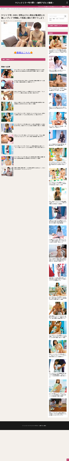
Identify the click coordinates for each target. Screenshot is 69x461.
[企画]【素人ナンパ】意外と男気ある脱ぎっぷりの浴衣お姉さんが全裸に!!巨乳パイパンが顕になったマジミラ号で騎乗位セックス (57, 297)
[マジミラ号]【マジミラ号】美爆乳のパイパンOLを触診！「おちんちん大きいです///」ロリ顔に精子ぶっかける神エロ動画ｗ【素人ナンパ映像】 (57, 360)
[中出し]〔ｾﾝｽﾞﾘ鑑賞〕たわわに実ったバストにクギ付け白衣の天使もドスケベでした (57, 72)
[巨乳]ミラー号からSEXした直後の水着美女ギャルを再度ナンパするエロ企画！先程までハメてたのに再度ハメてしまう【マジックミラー (57, 444)
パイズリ (10, 20)
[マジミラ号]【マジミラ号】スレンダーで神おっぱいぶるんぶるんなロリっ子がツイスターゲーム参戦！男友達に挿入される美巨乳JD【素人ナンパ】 (57, 171)
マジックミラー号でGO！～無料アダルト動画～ (34, 3)
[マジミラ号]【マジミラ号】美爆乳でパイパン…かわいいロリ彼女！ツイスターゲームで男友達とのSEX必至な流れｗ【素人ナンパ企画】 (57, 192)
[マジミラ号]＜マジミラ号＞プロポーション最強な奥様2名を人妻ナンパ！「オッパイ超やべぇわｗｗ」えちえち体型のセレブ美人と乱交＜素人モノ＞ (29, 147)
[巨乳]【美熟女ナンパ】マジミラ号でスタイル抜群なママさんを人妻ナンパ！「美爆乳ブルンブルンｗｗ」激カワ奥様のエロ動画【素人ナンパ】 (57, 339)
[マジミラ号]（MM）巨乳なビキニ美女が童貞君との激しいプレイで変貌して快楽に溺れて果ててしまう (28, 8)
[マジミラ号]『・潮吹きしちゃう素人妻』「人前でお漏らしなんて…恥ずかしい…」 (57, 132)
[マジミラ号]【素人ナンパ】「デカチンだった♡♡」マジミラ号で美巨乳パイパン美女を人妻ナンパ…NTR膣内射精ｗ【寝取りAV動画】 (57, 423)
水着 (19, 20)
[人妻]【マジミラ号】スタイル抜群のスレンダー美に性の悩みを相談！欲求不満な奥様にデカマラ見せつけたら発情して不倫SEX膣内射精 (57, 234)
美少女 (50, 18)
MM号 (8, 20)
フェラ (13, 20)
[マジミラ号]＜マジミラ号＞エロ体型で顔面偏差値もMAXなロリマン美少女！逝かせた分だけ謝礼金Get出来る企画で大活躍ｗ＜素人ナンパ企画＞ (29, 71)
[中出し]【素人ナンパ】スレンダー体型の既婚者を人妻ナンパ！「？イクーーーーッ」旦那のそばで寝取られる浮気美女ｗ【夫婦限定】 (57, 213)
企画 (15, 20)
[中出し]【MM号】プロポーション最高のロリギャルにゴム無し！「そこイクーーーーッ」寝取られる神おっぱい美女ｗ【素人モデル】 (29, 93)
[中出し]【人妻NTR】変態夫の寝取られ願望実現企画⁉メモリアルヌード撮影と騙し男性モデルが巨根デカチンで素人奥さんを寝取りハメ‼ (57, 276)
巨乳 (17, 20)
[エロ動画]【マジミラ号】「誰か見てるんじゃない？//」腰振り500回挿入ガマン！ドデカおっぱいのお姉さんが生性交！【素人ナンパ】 (57, 255)
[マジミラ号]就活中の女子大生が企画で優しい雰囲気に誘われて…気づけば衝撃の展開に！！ (57, 151)
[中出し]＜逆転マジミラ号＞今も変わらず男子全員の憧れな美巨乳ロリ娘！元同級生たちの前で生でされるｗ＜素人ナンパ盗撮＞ (29, 104)
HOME (3, 8)
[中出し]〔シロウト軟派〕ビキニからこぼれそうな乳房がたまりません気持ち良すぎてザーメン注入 (57, 113)
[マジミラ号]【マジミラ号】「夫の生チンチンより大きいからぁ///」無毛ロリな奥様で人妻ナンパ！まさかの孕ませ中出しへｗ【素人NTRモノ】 (29, 115)
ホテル (57, 18)
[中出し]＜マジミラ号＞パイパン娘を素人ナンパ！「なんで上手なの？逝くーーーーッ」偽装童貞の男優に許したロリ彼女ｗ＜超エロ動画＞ (57, 92)
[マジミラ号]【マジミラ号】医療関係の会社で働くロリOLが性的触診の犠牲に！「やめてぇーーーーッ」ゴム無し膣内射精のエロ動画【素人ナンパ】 (57, 402)
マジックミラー (62, 18)
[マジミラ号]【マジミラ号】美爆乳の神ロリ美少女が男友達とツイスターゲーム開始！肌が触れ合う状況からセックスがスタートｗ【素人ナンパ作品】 (57, 52)
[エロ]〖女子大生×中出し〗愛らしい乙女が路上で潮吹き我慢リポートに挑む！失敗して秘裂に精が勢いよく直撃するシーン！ (29, 81)
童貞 (21, 20)
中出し (50, 20)
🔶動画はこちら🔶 (23, 52)
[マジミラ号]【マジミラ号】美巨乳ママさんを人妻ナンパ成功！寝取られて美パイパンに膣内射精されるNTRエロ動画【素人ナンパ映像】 (57, 318)
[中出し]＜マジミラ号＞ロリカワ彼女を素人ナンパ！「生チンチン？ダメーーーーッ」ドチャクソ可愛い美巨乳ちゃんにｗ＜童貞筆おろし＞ (57, 381)
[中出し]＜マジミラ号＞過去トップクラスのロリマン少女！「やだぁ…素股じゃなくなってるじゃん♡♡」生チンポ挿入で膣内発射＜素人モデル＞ (29, 137)
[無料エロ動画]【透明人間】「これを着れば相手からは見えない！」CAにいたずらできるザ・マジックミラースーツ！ (29, 168)
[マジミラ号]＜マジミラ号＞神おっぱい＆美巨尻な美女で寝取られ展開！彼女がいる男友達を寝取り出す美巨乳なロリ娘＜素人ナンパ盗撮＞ (29, 158)
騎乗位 (54, 18)
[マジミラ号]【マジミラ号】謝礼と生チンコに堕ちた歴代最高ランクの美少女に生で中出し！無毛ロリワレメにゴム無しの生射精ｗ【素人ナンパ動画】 (29, 126)
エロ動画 (7, 8)
